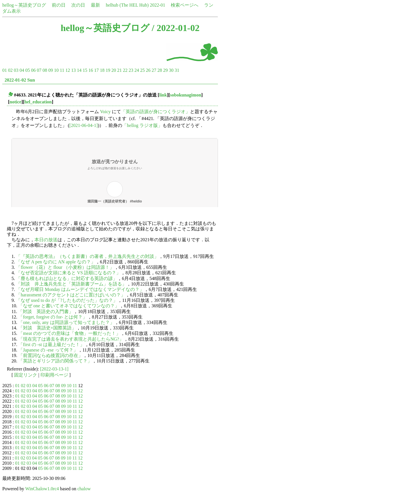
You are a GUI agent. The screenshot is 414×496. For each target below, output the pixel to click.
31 (177, 70)
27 (154, 70)
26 (148, 70)
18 (102, 70)
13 (73, 70)
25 (142, 70)
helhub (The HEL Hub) (127, 5)
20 (113, 70)
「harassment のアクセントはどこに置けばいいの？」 (70, 294)
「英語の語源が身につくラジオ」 (155, 111)
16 (90, 70)
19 (108, 70)
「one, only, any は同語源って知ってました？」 (66, 322)
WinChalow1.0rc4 (42, 488)
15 (85, 70)
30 (171, 70)
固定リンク (25, 375)
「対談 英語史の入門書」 (45, 311)
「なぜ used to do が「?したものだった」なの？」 (67, 300)
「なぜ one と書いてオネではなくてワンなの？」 (68, 305)
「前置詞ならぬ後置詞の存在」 (50, 355)
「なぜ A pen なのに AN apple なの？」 (55, 261)
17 (96, 70)
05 (27, 70)
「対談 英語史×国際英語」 (47, 327)
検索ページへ (184, 5)
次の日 (78, 5)
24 (136, 70)
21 (119, 70)
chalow (84, 488)
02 (10, 70)
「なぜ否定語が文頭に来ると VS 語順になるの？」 (68, 272)
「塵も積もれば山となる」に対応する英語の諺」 (66, 278)
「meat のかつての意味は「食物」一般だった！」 (69, 333)
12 (67, 70)
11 (62, 70)
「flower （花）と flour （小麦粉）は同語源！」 (65, 267)
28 (159, 70)
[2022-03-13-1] (54, 368)
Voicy (105, 111)
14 (79, 70)
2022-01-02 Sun (20, 80)
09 (50, 70)
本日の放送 (45, 239)
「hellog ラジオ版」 (142, 125)
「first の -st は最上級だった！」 (51, 344)
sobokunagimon (185, 94)
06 (33, 70)
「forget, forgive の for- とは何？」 (52, 316)
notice (15, 101)
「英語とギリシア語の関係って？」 (55, 360)
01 (4, 70)
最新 (95, 5)
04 (22, 70)
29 (165, 70)
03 (16, 70)
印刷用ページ (54, 375)
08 (45, 70)
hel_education (38, 101)
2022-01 (157, 5)
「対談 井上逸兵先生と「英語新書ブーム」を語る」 (71, 283)
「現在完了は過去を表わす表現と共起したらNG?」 (71, 339)
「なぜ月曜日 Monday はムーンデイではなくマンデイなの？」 (80, 289)
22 (125, 70)
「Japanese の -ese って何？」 (48, 350)
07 (39, 70)
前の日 (59, 5)
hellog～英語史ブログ (24, 5)
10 (56, 70)
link (163, 94)
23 (131, 70)
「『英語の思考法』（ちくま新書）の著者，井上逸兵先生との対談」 (87, 256)
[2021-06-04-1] (83, 125)
